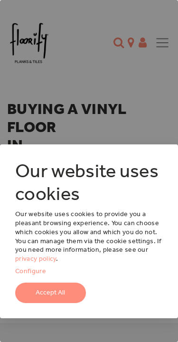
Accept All (50, 292)
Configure (30, 271)
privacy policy (35, 259)
